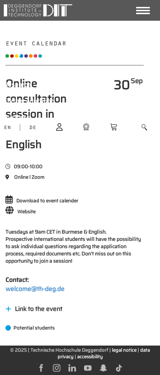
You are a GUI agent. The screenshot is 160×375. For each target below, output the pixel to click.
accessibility (90, 356)
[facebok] (41, 367)
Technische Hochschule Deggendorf (69, 350)
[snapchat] (103, 367)
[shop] (86, 126)
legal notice (124, 350)
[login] (59, 126)
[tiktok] (119, 367)
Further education (29, 101)
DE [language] (32, 128)
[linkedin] (72, 367)
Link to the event (33, 309)
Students (17, 68)
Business (17, 117)
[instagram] (56, 367)
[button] (144, 127)
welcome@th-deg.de (34, 289)
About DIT (18, 36)
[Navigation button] (142, 10)
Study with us (23, 52)
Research (17, 85)
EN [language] (7, 128)
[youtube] (87, 367)
